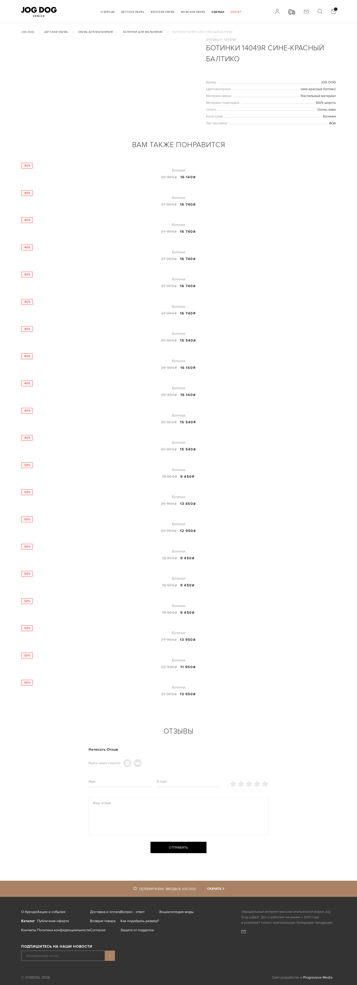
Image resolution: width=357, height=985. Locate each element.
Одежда (218, 12)
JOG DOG (27, 32)
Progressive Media (317, 977)
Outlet (236, 12)
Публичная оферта (53, 921)
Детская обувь (132, 12)
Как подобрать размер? (139, 921)
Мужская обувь (193, 12)
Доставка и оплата (105, 912)
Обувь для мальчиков (95, 32)
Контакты (28, 930)
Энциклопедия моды (176, 912)
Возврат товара (102, 921)
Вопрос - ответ (132, 912)
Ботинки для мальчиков (143, 32)
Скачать (214, 888)
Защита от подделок (137, 930)
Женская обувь (162, 12)
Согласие (98, 930)
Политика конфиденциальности (63, 930)
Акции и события (51, 912)
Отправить (178, 847)
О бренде (108, 12)
